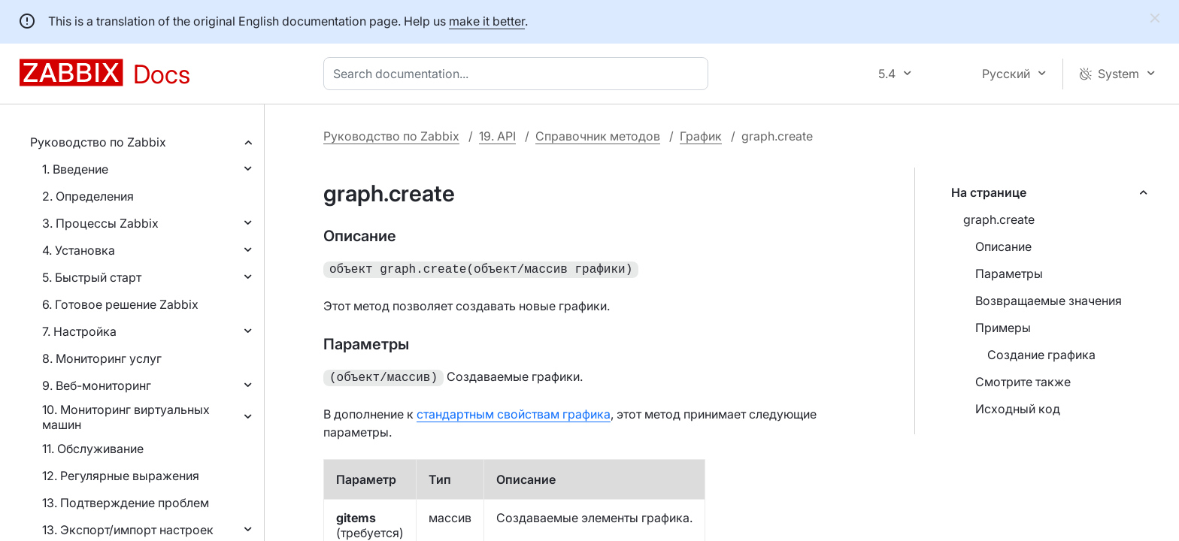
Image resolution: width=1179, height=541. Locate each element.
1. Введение (75, 169)
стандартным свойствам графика (514, 411)
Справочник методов (597, 136)
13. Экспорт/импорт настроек (128, 529)
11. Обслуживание (93, 448)
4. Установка (78, 250)
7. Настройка (79, 331)
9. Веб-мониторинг (96, 385)
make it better (487, 21)
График (701, 136)
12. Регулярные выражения (120, 475)
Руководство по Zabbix (98, 142)
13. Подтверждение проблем (125, 502)
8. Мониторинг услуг (102, 358)
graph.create (999, 219)
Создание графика (1041, 354)
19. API (497, 136)
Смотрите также (1023, 381)
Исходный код (1017, 408)
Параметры (1009, 273)
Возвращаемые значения (1048, 300)
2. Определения (88, 196)
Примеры (1003, 327)
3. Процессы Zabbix (100, 223)
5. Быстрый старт (91, 277)
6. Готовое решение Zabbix (120, 304)
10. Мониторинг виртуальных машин (126, 417)
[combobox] (518, 73)
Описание (1003, 246)
